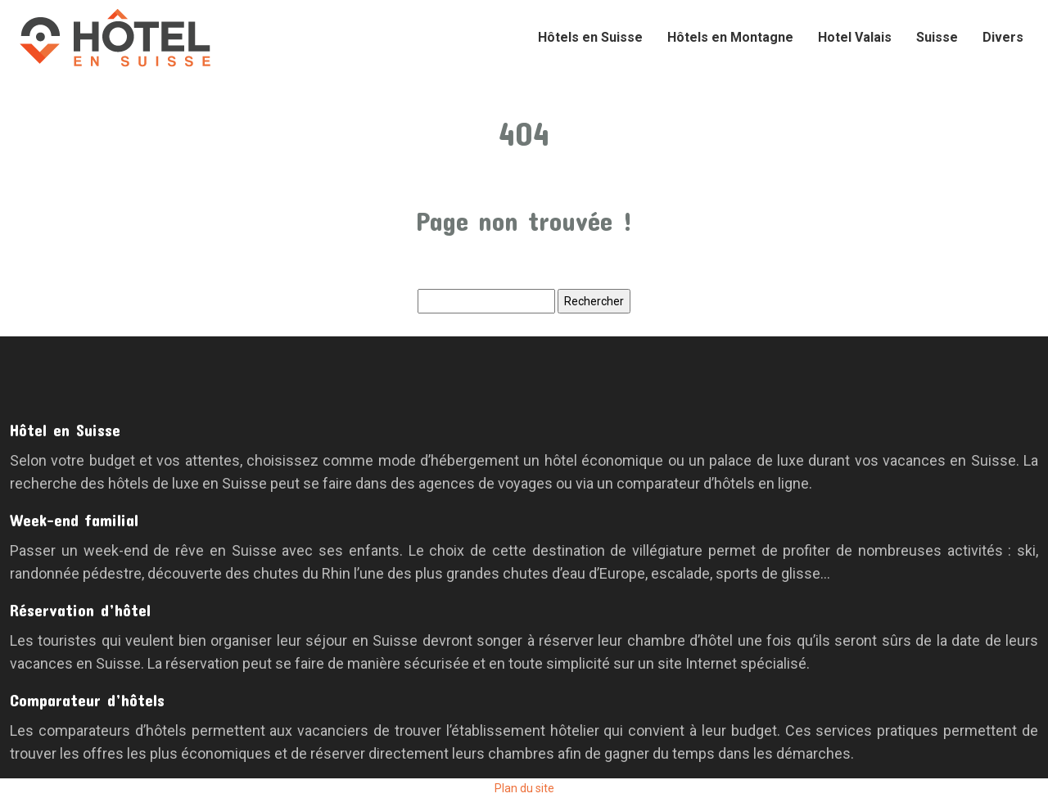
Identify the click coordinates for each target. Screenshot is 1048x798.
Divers (1002, 37)
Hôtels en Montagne (730, 37)
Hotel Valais (855, 37)
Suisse (937, 37)
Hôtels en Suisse (590, 37)
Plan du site (524, 788)
